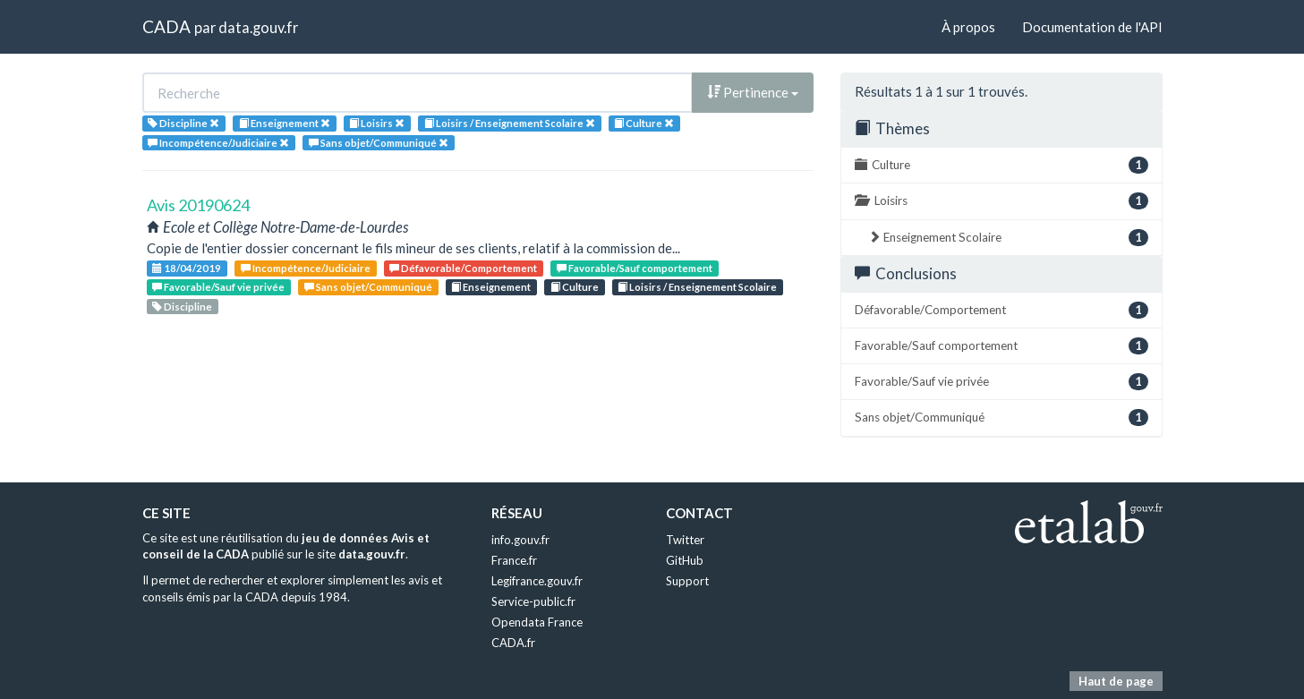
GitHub (684, 560)
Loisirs (1001, 200)
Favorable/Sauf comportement (634, 268)
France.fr (514, 560)
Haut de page (1116, 681)
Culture (574, 287)
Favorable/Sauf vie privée (218, 287)
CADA (166, 26)
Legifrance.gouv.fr (537, 581)
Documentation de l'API (1092, 27)
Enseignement (491, 287)
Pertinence (752, 92)
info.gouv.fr (520, 540)
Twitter (685, 540)
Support (687, 581)
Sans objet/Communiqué (368, 287)
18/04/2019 (186, 268)
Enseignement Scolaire (1008, 237)
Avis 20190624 (198, 205)
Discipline (182, 306)
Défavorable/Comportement (463, 268)
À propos (968, 27)
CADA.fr (513, 642)
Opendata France (537, 622)
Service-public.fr (533, 601)
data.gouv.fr (258, 27)
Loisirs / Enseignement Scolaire (697, 287)
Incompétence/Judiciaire (306, 268)
